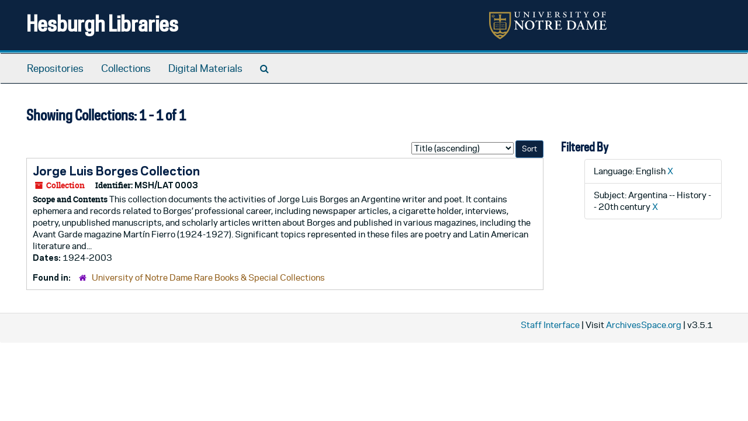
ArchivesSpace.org (643, 325)
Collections (126, 68)
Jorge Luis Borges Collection (116, 171)
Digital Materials (205, 68)
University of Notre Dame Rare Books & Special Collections (208, 277)
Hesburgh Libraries (102, 23)
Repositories (55, 68)
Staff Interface (550, 325)
